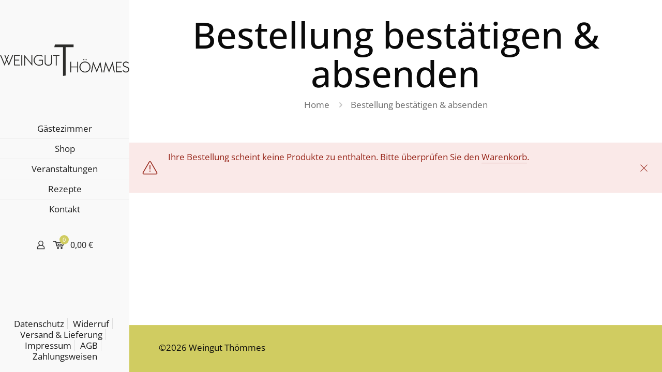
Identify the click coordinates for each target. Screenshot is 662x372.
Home (316, 105)
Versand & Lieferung (61, 334)
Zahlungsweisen (65, 356)
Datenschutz (39, 324)
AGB (89, 345)
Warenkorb (504, 157)
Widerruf (91, 324)
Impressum (48, 345)
